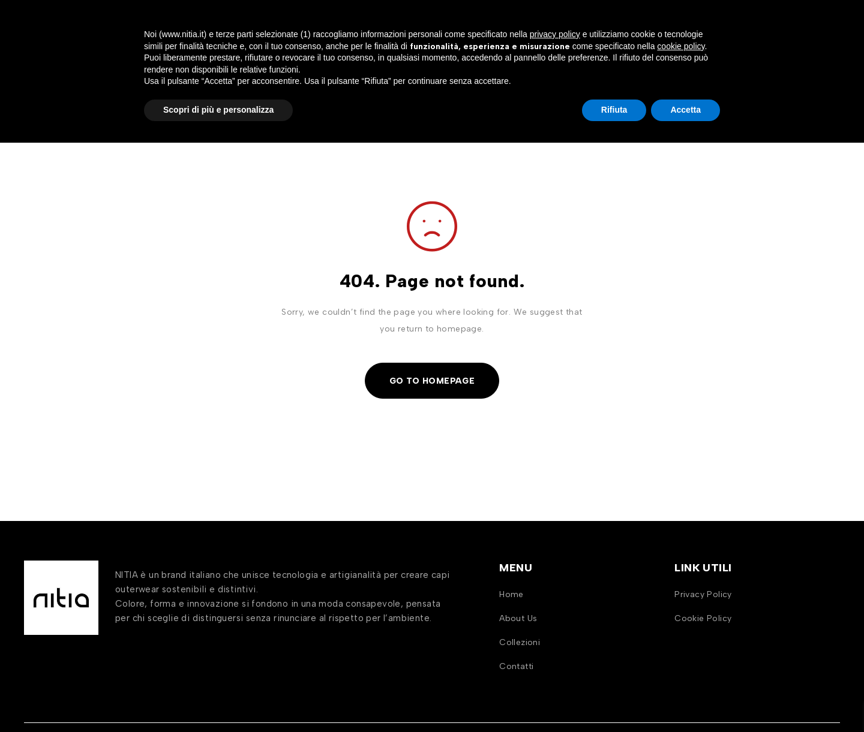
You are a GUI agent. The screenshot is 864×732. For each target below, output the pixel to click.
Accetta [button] (685, 699)
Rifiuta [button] (614, 699)
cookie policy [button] (680, 635)
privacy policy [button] (555, 623)
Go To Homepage (432, 380)
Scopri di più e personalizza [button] (218, 699)
